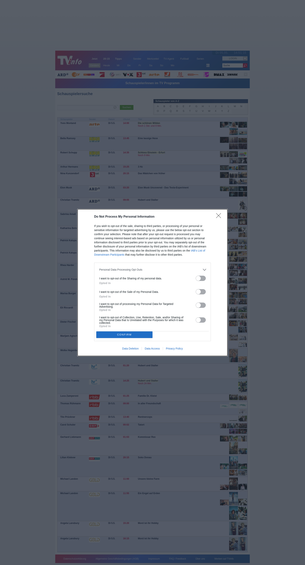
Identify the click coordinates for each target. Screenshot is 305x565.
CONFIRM (124, 334)
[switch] (201, 278)
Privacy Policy (174, 348)
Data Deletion (130, 348)
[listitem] (152, 270)
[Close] (219, 217)
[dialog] (152, 282)
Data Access (152, 348)
